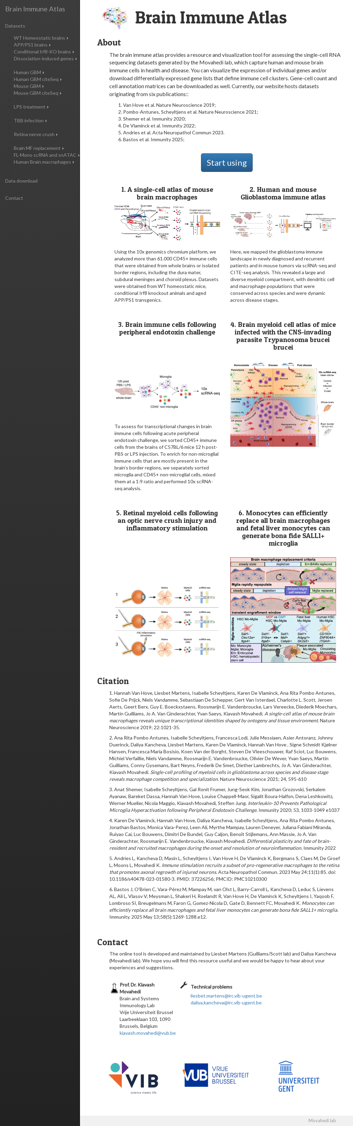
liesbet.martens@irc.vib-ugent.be (226, 996)
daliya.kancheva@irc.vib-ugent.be (226, 1002)
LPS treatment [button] (31, 107)
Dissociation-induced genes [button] (45, 58)
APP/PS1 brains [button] (32, 45)
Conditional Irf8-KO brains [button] (44, 51)
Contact (14, 198)
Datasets (15, 26)
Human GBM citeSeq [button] (38, 79)
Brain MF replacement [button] (39, 148)
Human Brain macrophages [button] (44, 162)
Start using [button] (227, 162)
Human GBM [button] (29, 72)
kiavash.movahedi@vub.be (148, 1033)
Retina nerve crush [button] (36, 134)
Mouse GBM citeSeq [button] (37, 93)
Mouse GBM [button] (29, 86)
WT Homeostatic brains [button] (41, 38)
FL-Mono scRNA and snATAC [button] (47, 155)
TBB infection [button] (30, 120)
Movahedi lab (322, 1120)
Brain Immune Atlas (35, 8)
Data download (21, 181)
